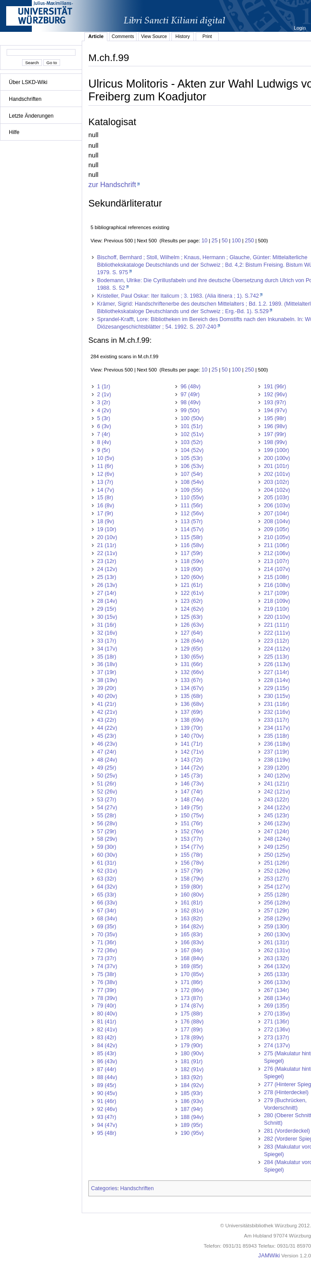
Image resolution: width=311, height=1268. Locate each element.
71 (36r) (106, 942)
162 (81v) (192, 911)
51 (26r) (106, 784)
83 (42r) (106, 1037)
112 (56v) (192, 513)
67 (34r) (106, 911)
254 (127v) (277, 887)
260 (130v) (277, 934)
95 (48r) (106, 1133)
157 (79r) (192, 871)
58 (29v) (107, 839)
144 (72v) (192, 768)
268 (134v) (277, 998)
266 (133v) (277, 982)
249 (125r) (276, 847)
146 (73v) (192, 784)
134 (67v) (192, 688)
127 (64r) (192, 633)
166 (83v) (192, 942)
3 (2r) (103, 402)
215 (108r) (276, 577)
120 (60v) (192, 577)
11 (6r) (105, 466)
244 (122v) (277, 807)
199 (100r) (276, 450)
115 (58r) (192, 537)
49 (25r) (106, 768)
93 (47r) (106, 1117)
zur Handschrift (112, 184)
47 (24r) (106, 752)
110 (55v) (192, 497)
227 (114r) (276, 672)
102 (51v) (192, 434)
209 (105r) (276, 529)
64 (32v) (107, 887)
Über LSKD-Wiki (28, 82)
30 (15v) (107, 617)
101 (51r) (192, 426)
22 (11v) (107, 553)
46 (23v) (107, 744)
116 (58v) (192, 545)
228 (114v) (277, 680)
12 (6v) (105, 474)
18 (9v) (105, 521)
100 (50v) (192, 418)
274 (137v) (277, 1045)
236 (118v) (277, 744)
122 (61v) (192, 593)
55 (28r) (106, 815)
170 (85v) (192, 974)
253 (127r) (276, 879)
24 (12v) (107, 569)
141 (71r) (192, 744)
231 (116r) (276, 704)
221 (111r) (276, 625)
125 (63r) (192, 617)
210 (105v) (277, 537)
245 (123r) (276, 815)
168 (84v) (192, 958)
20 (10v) (107, 537)
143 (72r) (192, 760)
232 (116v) (277, 712)
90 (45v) (107, 1093)
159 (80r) (192, 887)
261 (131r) (276, 942)
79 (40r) (106, 1006)
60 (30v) (107, 855)
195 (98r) (275, 418)
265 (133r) (276, 974)
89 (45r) (106, 1085)
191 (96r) (275, 386)
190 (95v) (192, 1133)
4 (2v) (104, 410)
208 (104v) (277, 521)
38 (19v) (107, 680)
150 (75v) (192, 815)
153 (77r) (192, 839)
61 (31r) (106, 863)
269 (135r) (276, 1006)
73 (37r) (106, 958)
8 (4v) (104, 442)
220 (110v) (277, 617)
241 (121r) (276, 784)
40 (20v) (107, 696)
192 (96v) (275, 394)
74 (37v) (107, 966)
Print (207, 36)
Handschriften (25, 99)
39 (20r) (106, 688)
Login (300, 28)
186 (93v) (192, 1101)
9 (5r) (103, 450)
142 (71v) (192, 752)
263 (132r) (276, 958)
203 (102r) (276, 482)
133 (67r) (192, 680)
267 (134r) (276, 990)
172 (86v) (192, 990)
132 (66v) (192, 672)
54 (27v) (107, 807)
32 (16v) (107, 633)
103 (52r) (192, 442)
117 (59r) (192, 553)
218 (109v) (277, 601)
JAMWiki (269, 1256)
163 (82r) (192, 919)
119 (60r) (192, 569)
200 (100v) (277, 458)
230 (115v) (277, 696)
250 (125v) (277, 855)
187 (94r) (192, 1109)
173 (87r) (192, 998)
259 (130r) (276, 926)
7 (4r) (103, 434)
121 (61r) (192, 585)
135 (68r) (192, 696)
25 (215, 241)
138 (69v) (192, 720)
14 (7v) (105, 490)
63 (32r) (106, 879)
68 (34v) (107, 919)
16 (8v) (105, 505)
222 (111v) (277, 633)
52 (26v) (107, 792)
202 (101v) (277, 474)
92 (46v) (107, 1109)
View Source (154, 36)
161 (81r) (192, 903)
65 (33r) (106, 895)
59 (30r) (106, 847)
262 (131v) (277, 950)
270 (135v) (277, 1014)
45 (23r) (106, 736)
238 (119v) (277, 760)
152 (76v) (192, 831)
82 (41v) (107, 1030)
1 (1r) (103, 386)
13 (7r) (105, 482)
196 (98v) (275, 426)
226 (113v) (277, 664)
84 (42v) (107, 1045)
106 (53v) (192, 466)
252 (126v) (277, 871)
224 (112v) (277, 649)
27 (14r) (106, 593)
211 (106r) (276, 545)
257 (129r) (276, 911)
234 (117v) (277, 728)
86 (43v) (107, 1061)
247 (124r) (276, 831)
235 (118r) (276, 736)
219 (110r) (276, 609)
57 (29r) (106, 831)
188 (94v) (192, 1117)
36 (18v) (107, 664)
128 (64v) (192, 641)
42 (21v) (107, 712)
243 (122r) (276, 800)
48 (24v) (107, 760)
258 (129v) (277, 919)
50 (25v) (107, 776)
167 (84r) (192, 950)
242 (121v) (277, 792)
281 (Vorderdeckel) (287, 1131)
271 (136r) (276, 1022)
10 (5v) (105, 458)
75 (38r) (106, 974)
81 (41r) (106, 1022)
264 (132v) (277, 966)
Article (96, 36)
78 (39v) (107, 998)
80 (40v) (107, 1014)
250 (249, 241)
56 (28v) (107, 823)
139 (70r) (192, 728)
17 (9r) (105, 513)
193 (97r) (275, 402)
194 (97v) (275, 410)
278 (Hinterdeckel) (286, 1092)
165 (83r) (192, 934)
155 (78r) (192, 855)
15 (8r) (105, 497)
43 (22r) (106, 720)
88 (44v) (107, 1077)
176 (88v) (192, 1022)
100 (236, 241)
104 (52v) (192, 450)
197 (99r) (275, 434)
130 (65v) (192, 657)
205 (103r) (276, 497)
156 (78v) (192, 863)
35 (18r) (106, 657)
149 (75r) (192, 807)
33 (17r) (106, 641)
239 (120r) (276, 768)
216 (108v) (277, 585)
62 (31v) (107, 871)
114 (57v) (192, 529)
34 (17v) (107, 649)
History (182, 36)
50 (225, 241)
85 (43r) (106, 1053)
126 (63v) (192, 625)
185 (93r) (192, 1093)
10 (204, 241)
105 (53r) (192, 458)
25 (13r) (106, 577)
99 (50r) (190, 410)
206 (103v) (277, 505)
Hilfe (14, 132)
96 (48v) (191, 386)
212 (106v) (277, 553)
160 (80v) (192, 895)
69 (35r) (106, 926)
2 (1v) (104, 394)
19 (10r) (106, 529)
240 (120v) (277, 776)
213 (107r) (276, 561)
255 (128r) (276, 895)
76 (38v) (107, 982)
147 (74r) (192, 792)
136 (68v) (192, 704)
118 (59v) (192, 561)
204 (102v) (277, 490)
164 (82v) (192, 926)
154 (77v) (192, 847)
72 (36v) (107, 950)
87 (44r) (106, 1069)
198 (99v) (275, 442)
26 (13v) (107, 585)
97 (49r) (190, 394)
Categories (104, 1188)
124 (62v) (192, 609)
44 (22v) (107, 728)
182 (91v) (192, 1069)
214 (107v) (277, 569)
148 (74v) (192, 800)
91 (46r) (106, 1101)
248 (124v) (277, 839)
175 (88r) (192, 1014)
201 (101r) (276, 466)
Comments (123, 36)
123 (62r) (192, 601)
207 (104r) (276, 513)
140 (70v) (192, 736)
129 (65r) (192, 649)
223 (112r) (276, 641)
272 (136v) (277, 1030)
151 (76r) (192, 823)
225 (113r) (276, 657)
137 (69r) (192, 712)
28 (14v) (107, 601)
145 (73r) (192, 776)
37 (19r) (106, 672)
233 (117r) (276, 720)
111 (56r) (192, 505)
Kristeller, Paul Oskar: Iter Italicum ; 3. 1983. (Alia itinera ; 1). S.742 (178, 296)
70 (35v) (107, 934)
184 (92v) (192, 1085)
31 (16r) (106, 625)
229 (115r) (276, 688)
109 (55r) (192, 490)
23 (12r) (106, 561)
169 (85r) (192, 966)
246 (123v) (277, 823)
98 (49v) (191, 402)
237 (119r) (276, 752)
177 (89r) (192, 1030)
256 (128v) (277, 903)
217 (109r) (276, 593)
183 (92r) (192, 1077)
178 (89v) (192, 1037)
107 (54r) (192, 474)
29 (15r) (106, 609)
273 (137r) (276, 1037)
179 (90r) (192, 1045)
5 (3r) (103, 418)
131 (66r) (192, 664)
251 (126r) (276, 863)
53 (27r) (106, 800)
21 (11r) (106, 545)
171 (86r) (192, 982)
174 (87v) (192, 1006)
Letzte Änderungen (31, 116)
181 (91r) (192, 1061)
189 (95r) (192, 1125)
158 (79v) (192, 879)
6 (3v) (104, 426)
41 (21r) (106, 704)
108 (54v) (192, 482)
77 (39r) (106, 990)
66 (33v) (107, 903)
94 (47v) (107, 1125)
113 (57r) (192, 521)
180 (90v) (192, 1053)
